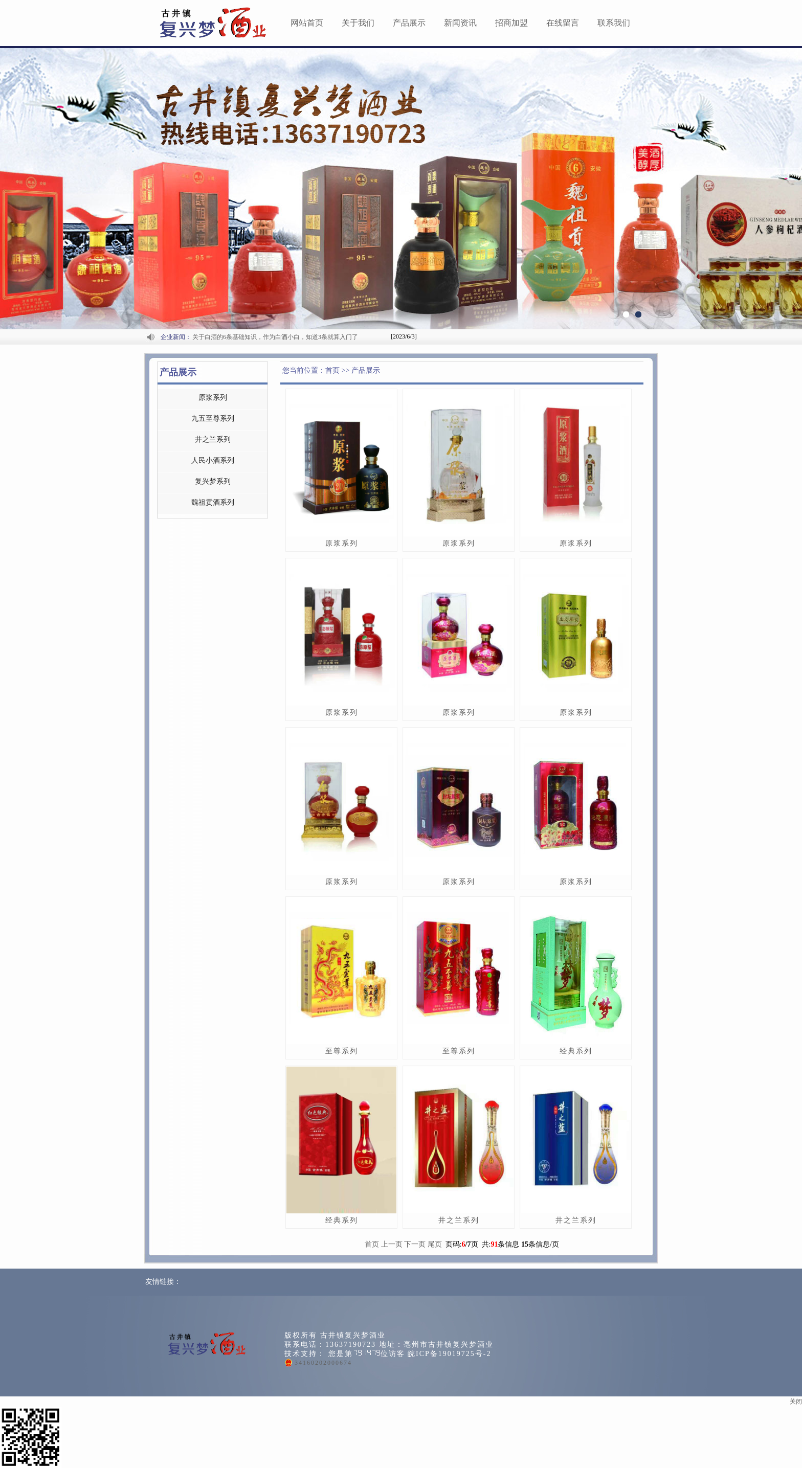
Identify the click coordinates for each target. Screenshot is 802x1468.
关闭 (796, 1401)
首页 (372, 1244)
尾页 (435, 1244)
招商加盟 (511, 22)
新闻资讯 (460, 22)
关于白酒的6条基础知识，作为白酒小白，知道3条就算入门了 (275, 337)
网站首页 (307, 22)
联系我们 (613, 22)
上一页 (392, 1244)
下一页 (415, 1244)
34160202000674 (323, 1362)
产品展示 (409, 22)
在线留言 (562, 22)
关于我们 (358, 22)
